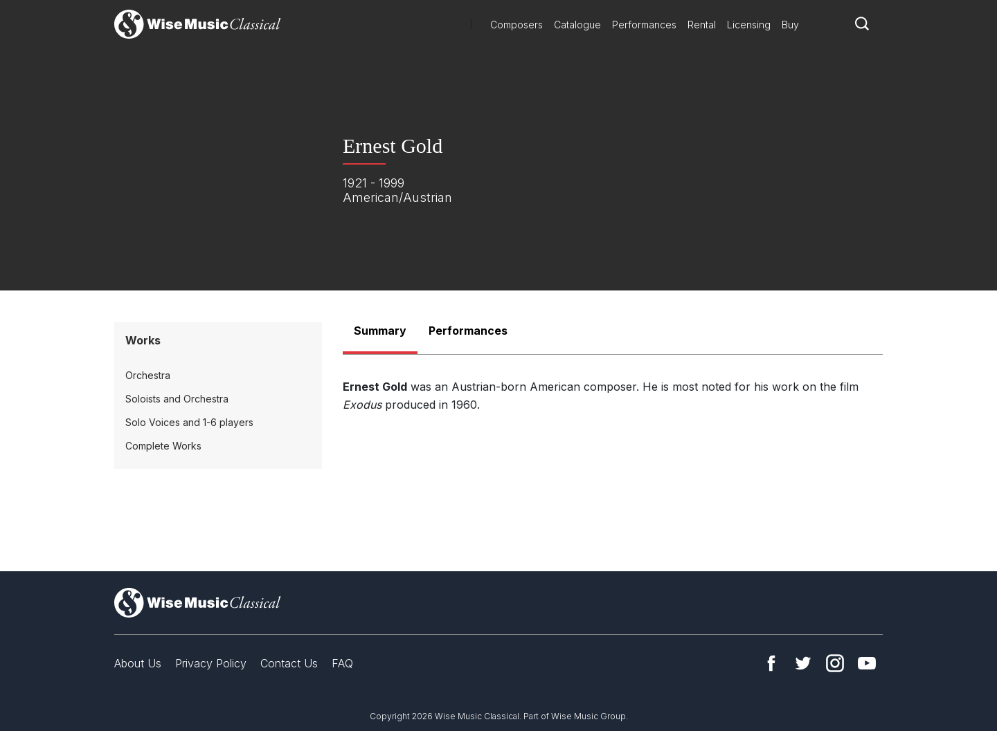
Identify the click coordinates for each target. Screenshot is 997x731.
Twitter (803, 663)
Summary (380, 330)
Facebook (771, 663)
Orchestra (147, 375)
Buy (790, 24)
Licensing (749, 24)
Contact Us (289, 663)
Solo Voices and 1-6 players (189, 422)
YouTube (867, 663)
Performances (644, 24)
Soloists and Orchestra (176, 399)
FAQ (342, 663)
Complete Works (163, 446)
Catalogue (577, 24)
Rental (702, 24)
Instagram (835, 663)
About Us (137, 663)
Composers (516, 24)
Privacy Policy (210, 663)
